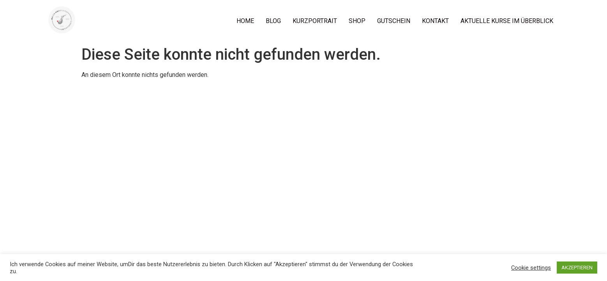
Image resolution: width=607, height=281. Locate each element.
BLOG (273, 21)
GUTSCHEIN (393, 21)
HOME (245, 21)
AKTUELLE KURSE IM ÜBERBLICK (507, 21)
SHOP (357, 21)
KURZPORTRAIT (315, 21)
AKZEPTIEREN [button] (577, 267)
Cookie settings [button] (531, 267)
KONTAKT (435, 21)
